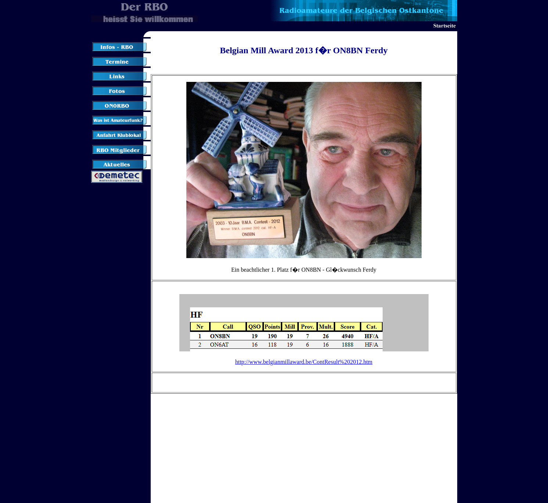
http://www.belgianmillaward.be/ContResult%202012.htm (304, 362)
